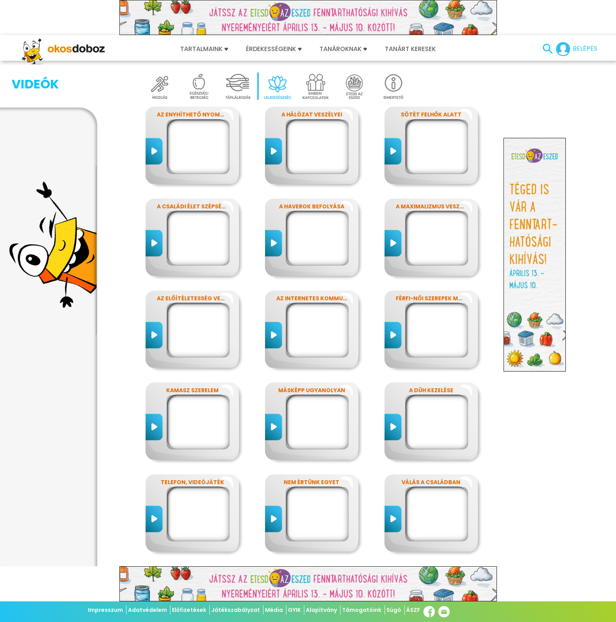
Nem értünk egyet (311, 482)
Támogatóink (361, 610)
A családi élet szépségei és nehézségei (215, 206)
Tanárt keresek (410, 49)
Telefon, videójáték (192, 482)
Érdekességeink (274, 49)
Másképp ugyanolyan (311, 390)
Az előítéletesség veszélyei (199, 298)
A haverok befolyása (311, 206)
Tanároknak (343, 49)
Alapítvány (321, 610)
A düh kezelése (431, 390)
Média (274, 610)
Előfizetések (189, 610)
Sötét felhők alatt (431, 114)
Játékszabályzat (235, 610)
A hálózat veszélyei (311, 114)
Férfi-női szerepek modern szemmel (450, 298)
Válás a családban (431, 482)
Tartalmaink (204, 49)
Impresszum (105, 610)
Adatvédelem (147, 610)
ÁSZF (413, 610)
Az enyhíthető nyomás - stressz (207, 114)
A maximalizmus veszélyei (435, 206)
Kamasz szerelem (192, 390)
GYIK (294, 610)
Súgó (393, 610)
